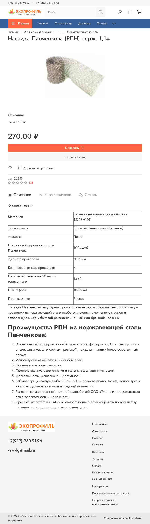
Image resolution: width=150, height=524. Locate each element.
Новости (97, 438)
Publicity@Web (133, 518)
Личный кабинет (102, 479)
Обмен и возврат (102, 472)
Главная (43, 23)
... (59, 32)
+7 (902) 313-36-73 (47, 3)
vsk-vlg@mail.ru (21, 450)
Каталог (20, 23)
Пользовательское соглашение (111, 493)
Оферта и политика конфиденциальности (105, 502)
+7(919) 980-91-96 (19, 3)
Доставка (84, 23)
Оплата (102, 23)
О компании (63, 23)
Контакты (97, 444)
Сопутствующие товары (82, 32)
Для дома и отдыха (37, 32)
